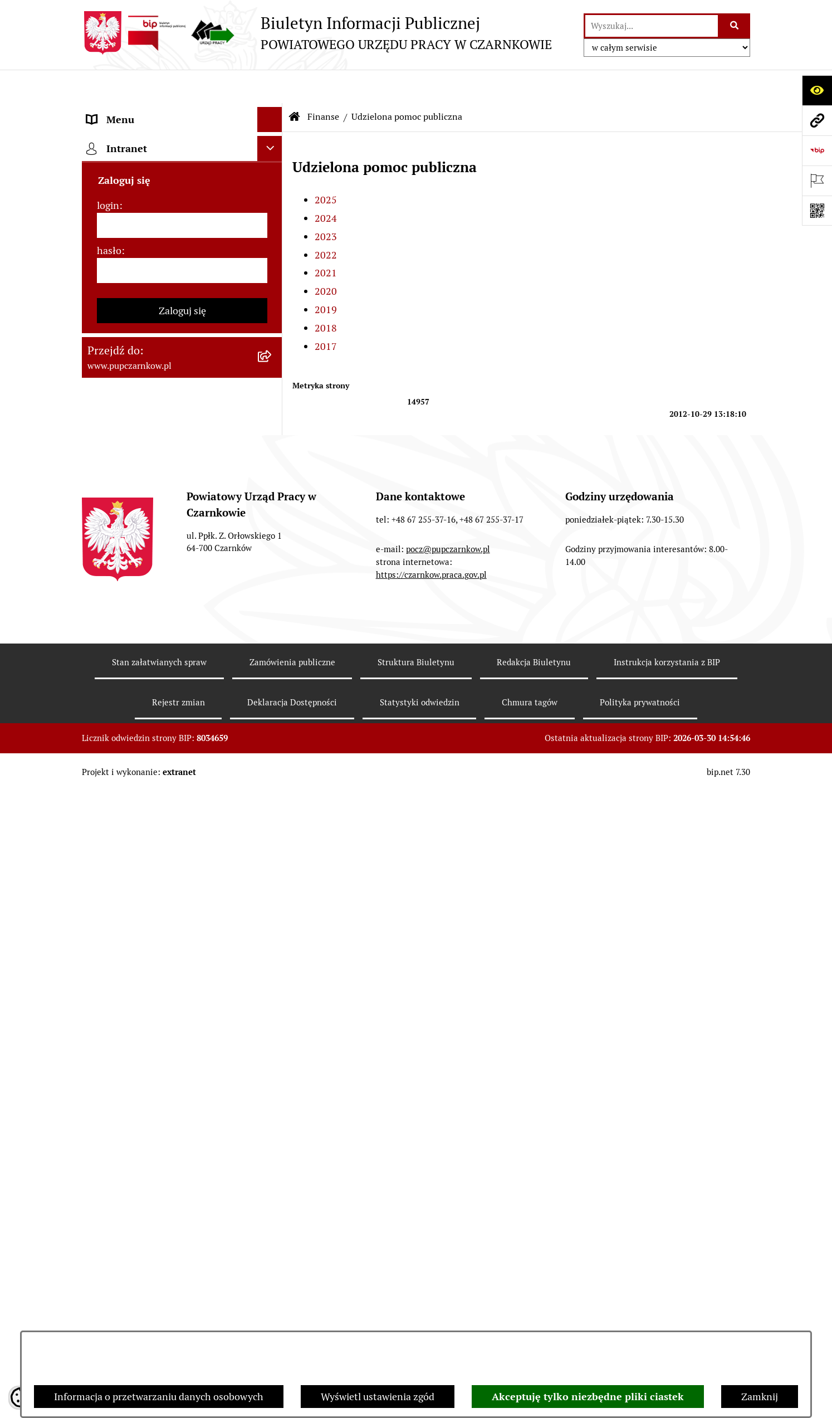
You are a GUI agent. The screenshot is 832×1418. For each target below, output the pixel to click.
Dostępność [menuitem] (113, 161)
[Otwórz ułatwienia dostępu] (817, 90)
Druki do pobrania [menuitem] (127, 914)
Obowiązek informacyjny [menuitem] (142, 186)
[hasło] (182, 1260)
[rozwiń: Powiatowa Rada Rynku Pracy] (272, 287)
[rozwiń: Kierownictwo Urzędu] (272, 262)
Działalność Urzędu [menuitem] (130, 211)
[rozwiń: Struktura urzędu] (272, 236)
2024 (326, 184)
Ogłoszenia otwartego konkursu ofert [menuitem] (169, 361)
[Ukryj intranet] (269, 1138)
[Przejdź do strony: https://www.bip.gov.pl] (817, 150)
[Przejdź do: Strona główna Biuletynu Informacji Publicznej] (294, 83)
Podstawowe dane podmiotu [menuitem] (149, 111)
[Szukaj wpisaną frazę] (735, 25)
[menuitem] (182, 419)
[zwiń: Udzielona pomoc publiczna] (272, 451)
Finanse (323, 83)
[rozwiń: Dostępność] (272, 161)
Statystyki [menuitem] (109, 838)
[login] (182, 1215)
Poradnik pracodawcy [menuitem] (133, 889)
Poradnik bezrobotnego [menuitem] (138, 863)
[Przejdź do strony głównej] (317, 33)
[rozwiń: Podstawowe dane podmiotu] (272, 111)
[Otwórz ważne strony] (817, 180)
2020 (326, 257)
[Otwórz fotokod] (817, 211)
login (108, 1195)
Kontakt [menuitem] (105, 136)
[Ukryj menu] (269, 86)
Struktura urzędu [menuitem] (124, 236)
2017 (326, 312)
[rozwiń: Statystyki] (272, 839)
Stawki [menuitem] (101, 1004)
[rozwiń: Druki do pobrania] (272, 914)
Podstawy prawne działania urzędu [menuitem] (164, 311)
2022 (326, 221)
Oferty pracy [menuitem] (114, 939)
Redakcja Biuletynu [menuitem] (129, 1029)
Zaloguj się (182, 1300)
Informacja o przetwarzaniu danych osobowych (158, 1396)
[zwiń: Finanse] (272, 387)
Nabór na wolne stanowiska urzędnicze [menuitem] (147, 972)
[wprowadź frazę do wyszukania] (652, 25)
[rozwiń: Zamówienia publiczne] (272, 337)
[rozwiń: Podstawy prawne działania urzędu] (272, 312)
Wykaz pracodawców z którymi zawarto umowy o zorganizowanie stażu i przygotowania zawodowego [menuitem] (165, 1069)
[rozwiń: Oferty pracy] (272, 939)
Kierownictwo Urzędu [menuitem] (134, 261)
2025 (326, 166)
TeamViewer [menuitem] (114, 1109)
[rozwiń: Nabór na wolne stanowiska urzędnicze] (272, 964)
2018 (326, 294)
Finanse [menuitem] (104, 387)
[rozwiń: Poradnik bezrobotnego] (272, 864)
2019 (326, 276)
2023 (326, 203)
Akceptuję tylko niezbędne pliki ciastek (588, 1396)
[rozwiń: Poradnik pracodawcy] (272, 889)
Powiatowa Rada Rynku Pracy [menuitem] (151, 286)
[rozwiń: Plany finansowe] (272, 419)
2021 (326, 239)
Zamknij (759, 1396)
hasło (109, 1240)
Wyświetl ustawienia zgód (377, 1396)
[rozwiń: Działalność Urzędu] (272, 211)
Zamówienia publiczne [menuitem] (137, 336)
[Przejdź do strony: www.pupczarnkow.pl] (817, 120)
